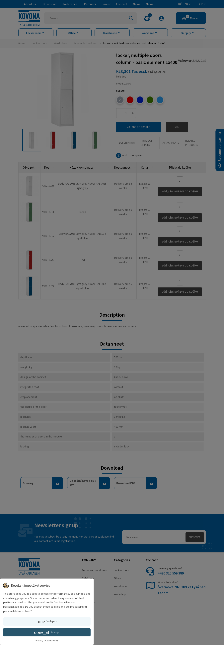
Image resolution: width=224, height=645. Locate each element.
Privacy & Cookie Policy (47, 640)
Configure (47, 621)
